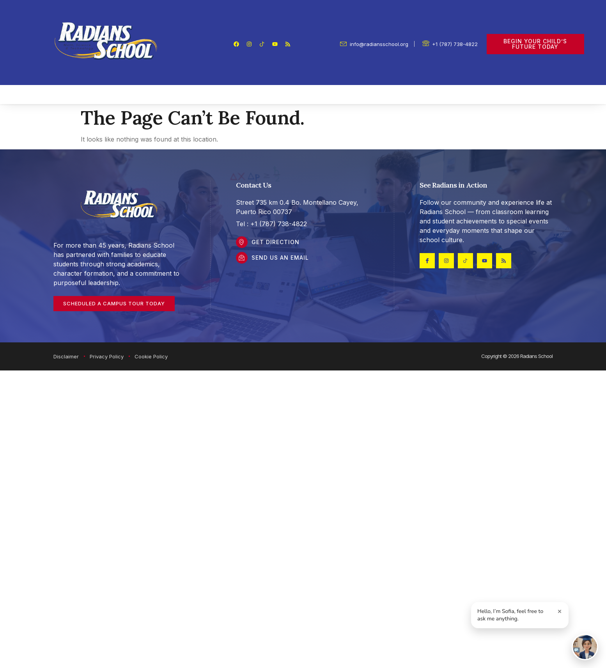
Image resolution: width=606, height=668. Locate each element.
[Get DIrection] (242, 242)
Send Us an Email (280, 257)
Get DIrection (275, 242)
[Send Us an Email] (242, 258)
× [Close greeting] (559, 611)
